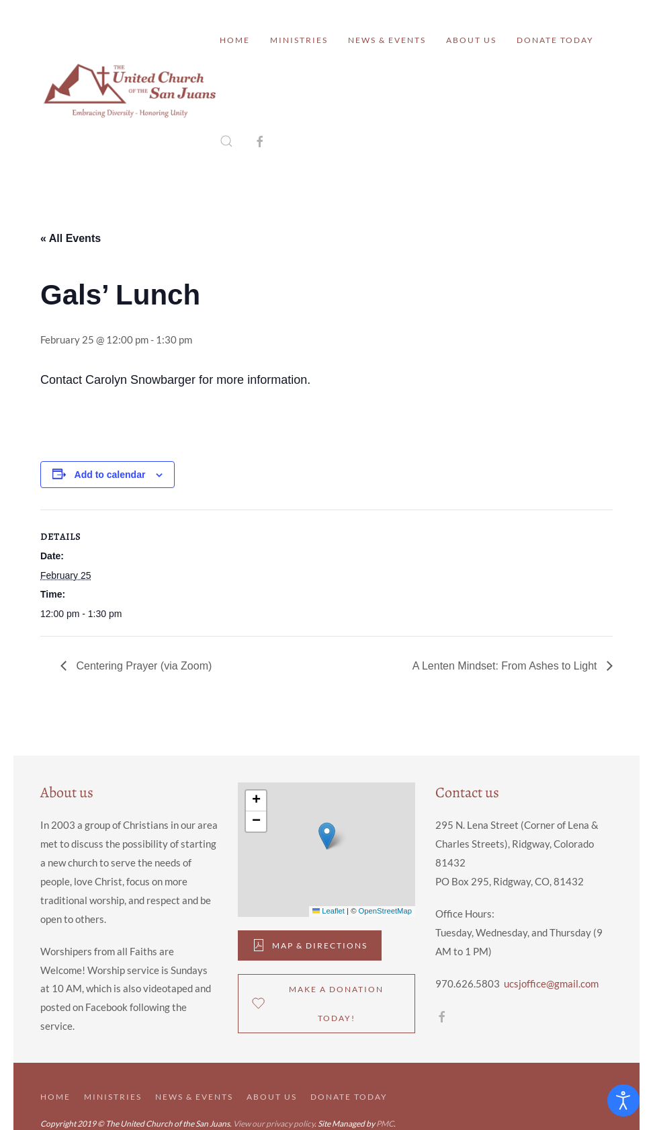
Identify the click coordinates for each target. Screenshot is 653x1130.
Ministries (299, 40)
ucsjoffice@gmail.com (551, 983)
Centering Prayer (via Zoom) (142, 666)
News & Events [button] (387, 40)
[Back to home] (130, 90)
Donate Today (555, 40)
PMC (385, 1124)
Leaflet (328, 911)
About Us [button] (471, 40)
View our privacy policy (273, 1124)
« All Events (70, 238)
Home (235, 40)
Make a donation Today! (318, 1003)
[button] (226, 141)
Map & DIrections (309, 945)
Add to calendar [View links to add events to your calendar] (110, 474)
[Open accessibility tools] (623, 1100)
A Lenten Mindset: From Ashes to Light (506, 666)
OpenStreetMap (385, 911)
